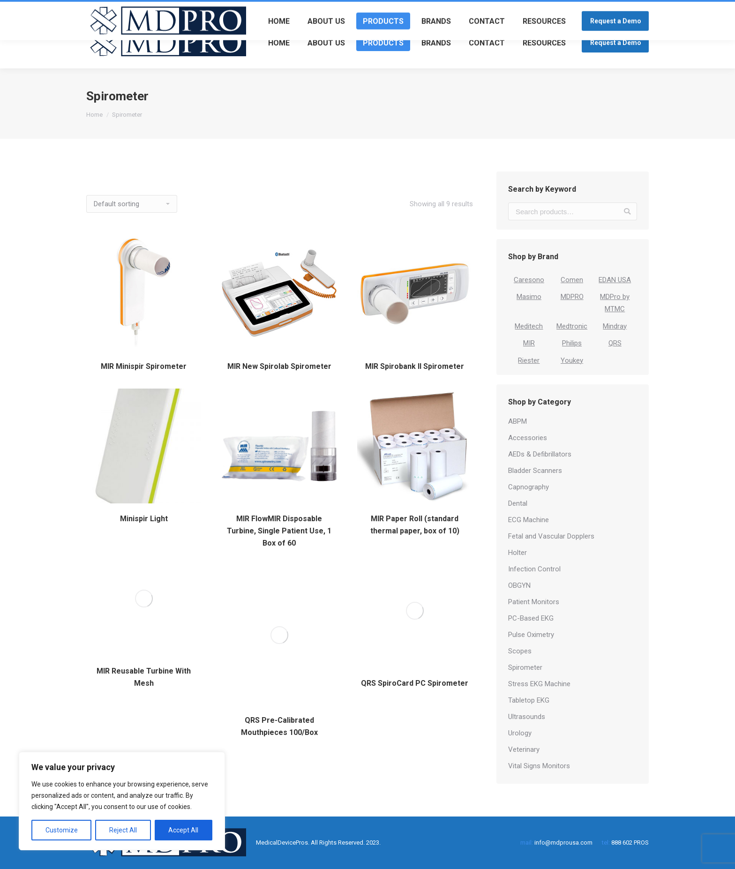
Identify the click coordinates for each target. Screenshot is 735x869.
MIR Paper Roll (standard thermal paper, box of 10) (414, 524)
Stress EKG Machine (539, 684)
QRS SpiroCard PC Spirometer (414, 683)
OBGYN (519, 585)
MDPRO (572, 296)
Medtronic (571, 326)
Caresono (529, 280)
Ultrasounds (526, 716)
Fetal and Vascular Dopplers (551, 536)
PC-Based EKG (531, 618)
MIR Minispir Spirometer (144, 366)
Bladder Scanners (535, 470)
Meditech (529, 326)
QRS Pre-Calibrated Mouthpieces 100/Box (279, 726)
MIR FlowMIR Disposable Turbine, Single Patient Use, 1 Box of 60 (279, 530)
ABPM (517, 421)
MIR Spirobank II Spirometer (414, 366)
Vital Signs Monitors (539, 766)
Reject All (123, 830)
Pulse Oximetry (531, 634)
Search (627, 211)
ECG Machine (528, 520)
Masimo (529, 296)
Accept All (183, 830)
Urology (520, 733)
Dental (517, 503)
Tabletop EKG (528, 700)
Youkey (572, 360)
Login (615, 8)
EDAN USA (615, 280)
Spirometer (525, 667)
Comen (572, 280)
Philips (572, 343)
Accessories (527, 438)
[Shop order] (131, 204)
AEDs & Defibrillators (539, 454)
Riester (529, 360)
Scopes (520, 651)
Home (94, 114)
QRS (615, 343)
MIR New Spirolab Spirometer (279, 366)
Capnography (528, 487)
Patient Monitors (533, 602)
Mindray (615, 326)
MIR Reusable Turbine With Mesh (144, 677)
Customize (61, 830)
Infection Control (534, 569)
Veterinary (524, 749)
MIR (529, 343)
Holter (517, 552)
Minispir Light (144, 518)
